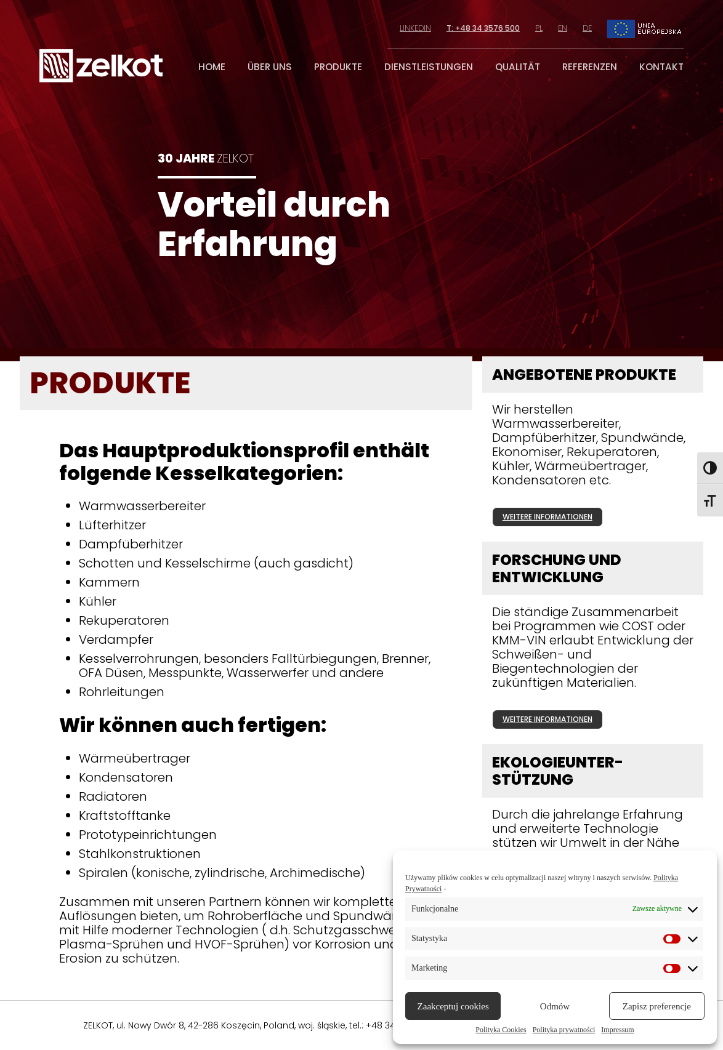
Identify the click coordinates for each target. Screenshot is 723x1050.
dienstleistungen (428, 66)
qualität (517, 66)
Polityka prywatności (564, 1030)
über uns (270, 66)
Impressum (617, 1030)
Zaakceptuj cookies (453, 1006)
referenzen (589, 66)
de (587, 28)
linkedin (413, 28)
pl (539, 28)
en (562, 28)
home (211, 66)
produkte (338, 66)
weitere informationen (547, 516)
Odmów (555, 1006)
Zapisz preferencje (657, 1006)
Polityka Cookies (500, 1030)
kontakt (661, 66)
